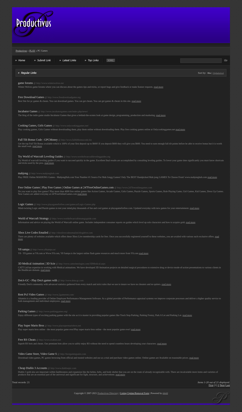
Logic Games (25, 204)
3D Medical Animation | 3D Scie (36, 263)
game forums (25, 83)
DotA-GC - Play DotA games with (37, 280)
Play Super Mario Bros (31, 325)
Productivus (21, 50)
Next (222, 385)
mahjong (23, 173)
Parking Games (26, 311)
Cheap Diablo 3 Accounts (32, 368)
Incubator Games (27, 111)
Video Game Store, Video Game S (37, 354)
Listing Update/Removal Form (134, 393)
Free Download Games (31, 97)
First (211, 385)
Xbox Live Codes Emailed (33, 232)
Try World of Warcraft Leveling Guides (40, 156)
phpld (165, 393)
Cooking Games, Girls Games (35, 125)
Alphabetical (218, 73)
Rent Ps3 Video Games (31, 294)
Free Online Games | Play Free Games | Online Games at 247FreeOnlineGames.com (66, 187)
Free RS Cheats (27, 339)
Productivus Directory (107, 393)
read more (158, 87)
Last (227, 385)
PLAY (32, 50)
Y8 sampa (23, 249)
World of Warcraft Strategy (33, 218)
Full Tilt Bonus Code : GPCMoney (38, 139)
